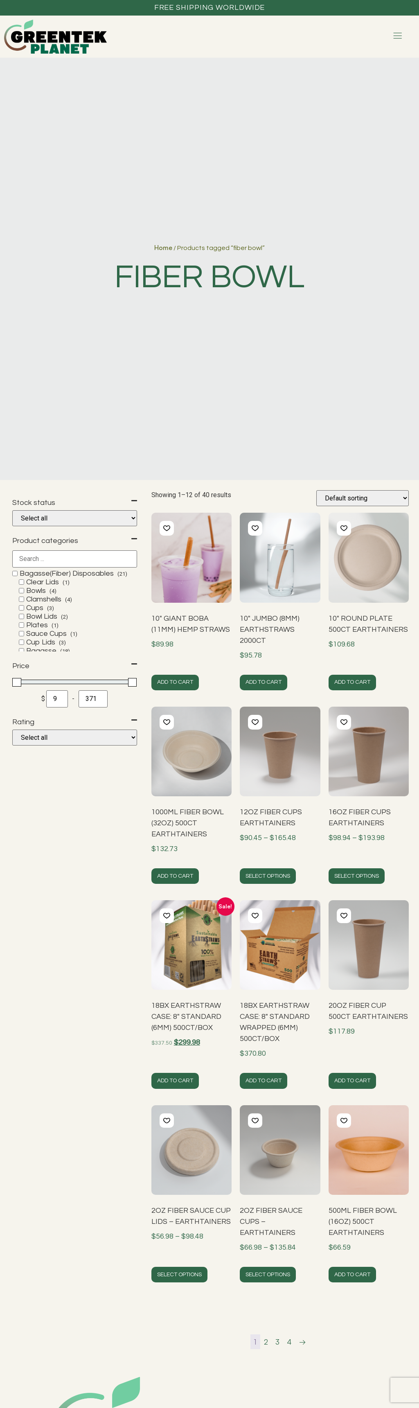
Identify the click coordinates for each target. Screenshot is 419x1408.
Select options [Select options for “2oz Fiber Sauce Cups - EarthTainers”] (268, 1274)
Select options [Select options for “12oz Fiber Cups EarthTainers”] (268, 876)
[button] (167, 528)
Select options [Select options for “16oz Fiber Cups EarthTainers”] (356, 876)
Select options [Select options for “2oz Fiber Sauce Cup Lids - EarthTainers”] (179, 1274)
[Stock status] (74, 518)
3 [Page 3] (277, 1341)
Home (163, 247)
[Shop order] (362, 498)
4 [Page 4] (289, 1341)
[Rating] (74, 738)
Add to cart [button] (175, 682)
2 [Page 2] (266, 1341)
